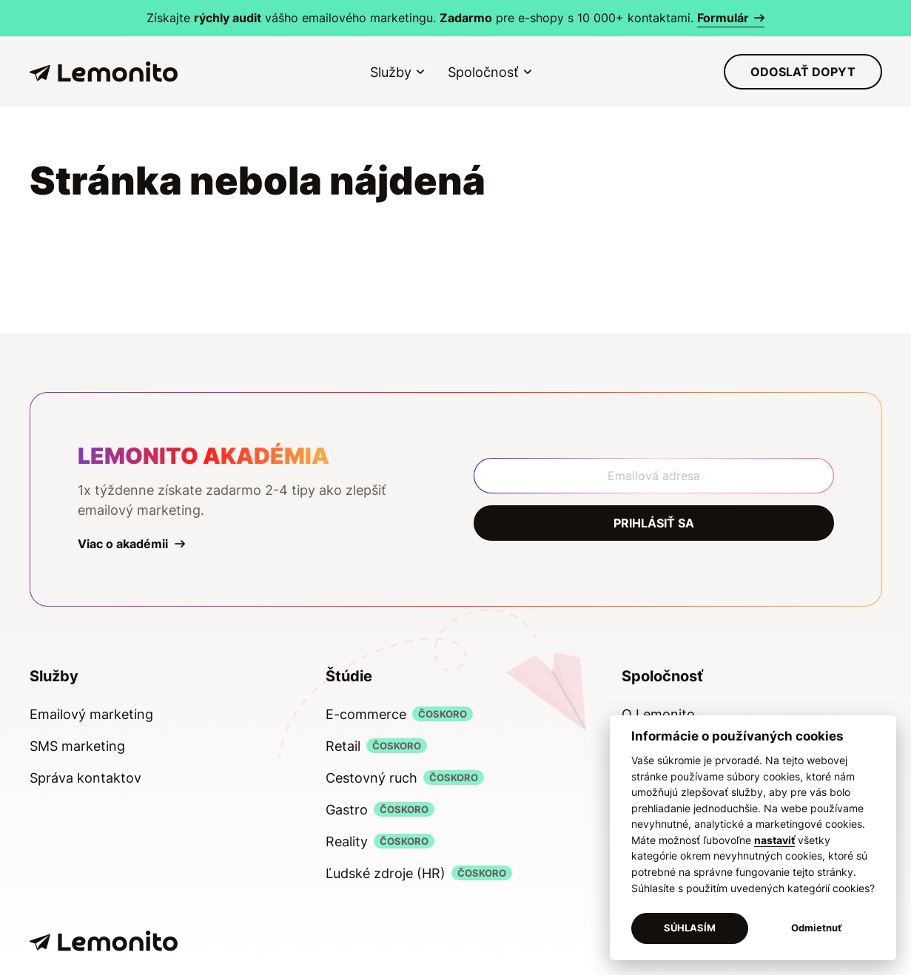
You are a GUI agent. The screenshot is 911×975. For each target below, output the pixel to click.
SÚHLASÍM (690, 928)
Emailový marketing (91, 714)
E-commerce (366, 714)
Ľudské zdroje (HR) (386, 873)
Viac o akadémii (123, 543)
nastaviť (774, 840)
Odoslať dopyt (802, 71)
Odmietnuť (816, 928)
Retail (343, 746)
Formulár (723, 17)
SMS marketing (77, 746)
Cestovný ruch (371, 778)
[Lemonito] (104, 72)
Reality (347, 841)
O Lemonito (658, 714)
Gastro (347, 809)
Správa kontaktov (85, 778)
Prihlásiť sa (654, 523)
